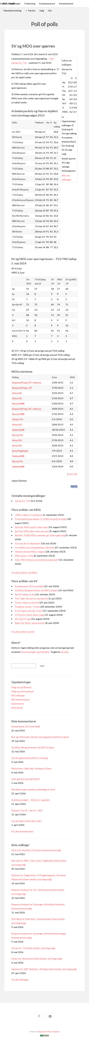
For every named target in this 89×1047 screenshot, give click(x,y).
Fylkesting (29, 3)
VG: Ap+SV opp (23, 618)
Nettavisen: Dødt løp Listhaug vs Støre (31, 768)
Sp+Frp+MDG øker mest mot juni (32, 531)
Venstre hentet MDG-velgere (30, 551)
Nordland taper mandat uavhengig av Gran (33, 789)
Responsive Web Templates (49, 1031)
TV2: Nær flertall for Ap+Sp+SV (31, 598)
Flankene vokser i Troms (27, 606)
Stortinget (15, 3)
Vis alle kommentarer (22, 831)
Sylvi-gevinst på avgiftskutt (25, 778)
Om (50, 10)
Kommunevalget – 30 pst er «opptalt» (30, 799)
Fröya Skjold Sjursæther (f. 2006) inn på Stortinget (41, 518)
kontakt (64, 651)
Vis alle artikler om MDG (24, 572)
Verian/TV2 (17, 419)
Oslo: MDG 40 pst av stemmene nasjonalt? (36, 559)
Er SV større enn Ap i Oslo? (29, 610)
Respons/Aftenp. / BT (22, 388)
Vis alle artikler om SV (22, 631)
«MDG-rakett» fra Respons (29, 514)
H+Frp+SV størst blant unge (29, 614)
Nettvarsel (17, 707)
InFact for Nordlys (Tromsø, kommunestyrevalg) (36, 850)
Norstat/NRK (18, 403)
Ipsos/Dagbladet (20, 451)
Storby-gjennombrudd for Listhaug (29, 757)
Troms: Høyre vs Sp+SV (27, 602)
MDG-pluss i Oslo (24, 555)
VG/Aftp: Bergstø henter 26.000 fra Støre (36, 590)
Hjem (3, 3)
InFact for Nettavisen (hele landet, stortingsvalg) (36, 958)
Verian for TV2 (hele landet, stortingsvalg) (33, 948)
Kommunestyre (47, 3)
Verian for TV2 (22, 500)
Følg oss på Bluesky (21, 687)
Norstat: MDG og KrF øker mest (31, 527)
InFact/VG (17, 393)
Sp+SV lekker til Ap (25, 594)
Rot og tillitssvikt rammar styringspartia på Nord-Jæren (40, 736)
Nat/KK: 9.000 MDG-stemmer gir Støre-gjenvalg (40, 535)
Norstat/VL (17, 435)
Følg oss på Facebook (22, 691)
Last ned (72, 473)
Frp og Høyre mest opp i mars (26, 820)
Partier (31, 10)
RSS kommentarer (20, 699)
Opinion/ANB (18, 430)
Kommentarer (66, 3)
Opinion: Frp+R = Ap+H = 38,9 (27, 810)
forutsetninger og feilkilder (35, 651)
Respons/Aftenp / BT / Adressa (26, 382)
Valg (41, 10)
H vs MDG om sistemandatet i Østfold (34, 547)
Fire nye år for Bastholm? (28, 543)
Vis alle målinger (20, 979)
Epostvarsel (17, 703)
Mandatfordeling (12, 10)
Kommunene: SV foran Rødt (29, 586)
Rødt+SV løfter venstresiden (30, 623)
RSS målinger (18, 695)
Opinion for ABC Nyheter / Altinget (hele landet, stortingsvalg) (44, 969)
